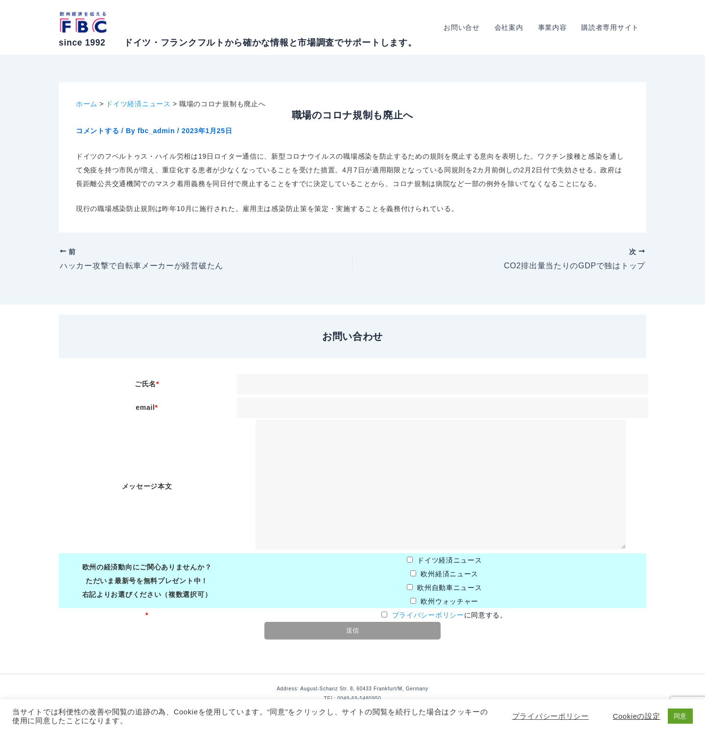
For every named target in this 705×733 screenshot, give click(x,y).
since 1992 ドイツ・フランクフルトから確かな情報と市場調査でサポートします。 (238, 42)
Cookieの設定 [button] (636, 716)
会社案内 (511, 27)
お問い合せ (465, 27)
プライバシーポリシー (428, 615)
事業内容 (554, 27)
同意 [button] (680, 716)
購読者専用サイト (610, 27)
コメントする (97, 131)
